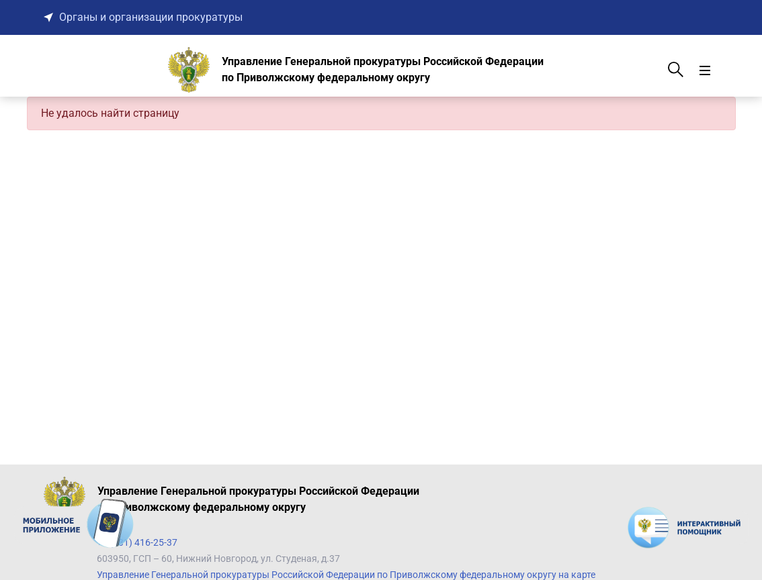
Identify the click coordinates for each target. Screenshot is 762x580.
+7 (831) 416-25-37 (137, 542)
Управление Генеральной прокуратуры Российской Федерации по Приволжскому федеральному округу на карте (346, 574)
